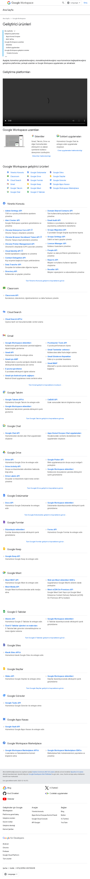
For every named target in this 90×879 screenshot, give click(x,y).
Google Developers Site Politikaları (40, 774)
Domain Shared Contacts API (60, 211)
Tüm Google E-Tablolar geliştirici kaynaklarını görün (45, 638)
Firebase (6, 851)
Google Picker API (55, 460)
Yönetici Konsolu (17, 172)
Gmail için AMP (11, 359)
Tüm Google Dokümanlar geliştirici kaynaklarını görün (44, 515)
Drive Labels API (12, 476)
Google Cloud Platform (11, 855)
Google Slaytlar (59, 176)
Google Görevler (59, 180)
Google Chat (15, 192)
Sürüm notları (8, 822)
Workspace (22, 2)
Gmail (12, 184)
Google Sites (58, 172)
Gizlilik (12, 868)
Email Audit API (54, 220)
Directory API (11, 271)
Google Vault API (12, 727)
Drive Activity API (12, 466)
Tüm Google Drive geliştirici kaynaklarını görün (45, 488)
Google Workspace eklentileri (18, 343)
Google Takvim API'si (14, 400)
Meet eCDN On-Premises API (60, 589)
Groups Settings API (56, 237)
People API (52, 250)
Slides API (9, 676)
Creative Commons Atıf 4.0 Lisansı (43, 772)
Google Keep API (12, 556)
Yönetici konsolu (38, 811)
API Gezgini (36, 822)
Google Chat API (12, 433)
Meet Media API (12, 587)
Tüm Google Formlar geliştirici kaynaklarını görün (45, 542)
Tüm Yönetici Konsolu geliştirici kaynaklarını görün (45, 281)
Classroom (14, 176)
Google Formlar (37, 180)
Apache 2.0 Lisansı (77, 772)
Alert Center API (12, 220)
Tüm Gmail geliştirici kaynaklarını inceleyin (45, 385)
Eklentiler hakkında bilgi (41, 156)
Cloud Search (15, 180)
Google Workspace (19, 18)
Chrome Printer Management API (19, 244)
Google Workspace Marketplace (66, 188)
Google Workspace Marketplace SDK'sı (65, 750)
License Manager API (57, 243)
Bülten (63, 815)
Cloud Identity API (13, 251)
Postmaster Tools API (57, 343)
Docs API (9, 503)
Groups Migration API (57, 230)
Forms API (52, 529)
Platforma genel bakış (11, 814)
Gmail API (9, 352)
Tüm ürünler (7, 859)
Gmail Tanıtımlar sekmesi (58, 350)
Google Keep (36, 184)
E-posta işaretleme (13, 369)
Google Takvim (16, 188)
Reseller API (53, 269)
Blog (62, 811)
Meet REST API (11, 580)
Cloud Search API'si (13, 319)
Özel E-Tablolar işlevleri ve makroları (21, 626)
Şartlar (5, 868)
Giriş (85, 3)
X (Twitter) (65, 819)
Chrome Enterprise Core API (17, 230)
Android (5, 844)
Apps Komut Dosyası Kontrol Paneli (44, 815)
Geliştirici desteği (9, 825)
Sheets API (10, 619)
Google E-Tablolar (38, 192)
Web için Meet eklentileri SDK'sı (61, 580)
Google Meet (36, 188)
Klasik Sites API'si (13, 652)
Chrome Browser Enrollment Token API (22, 237)
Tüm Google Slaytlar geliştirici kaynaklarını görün (45, 688)
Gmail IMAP (52, 363)
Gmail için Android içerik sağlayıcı (19, 376)
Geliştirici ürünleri (9, 818)
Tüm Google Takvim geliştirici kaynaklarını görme (45, 418)
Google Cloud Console (40, 819)
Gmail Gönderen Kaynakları (59, 356)
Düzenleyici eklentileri (15, 529)
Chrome (6, 848)
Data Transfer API (13, 265)
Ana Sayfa (8, 10)
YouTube (64, 822)
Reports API (53, 260)
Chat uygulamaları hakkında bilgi (70, 150)
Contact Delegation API (15, 258)
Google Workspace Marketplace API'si (22, 750)
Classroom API (11, 295)
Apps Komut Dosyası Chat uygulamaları (64, 433)
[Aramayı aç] (63, 2)
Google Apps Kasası (61, 184)
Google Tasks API (13, 703)
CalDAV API (52, 400)
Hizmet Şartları (8, 829)
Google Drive (36, 176)
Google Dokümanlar (38, 172)
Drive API (9, 460)
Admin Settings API (13, 211)
